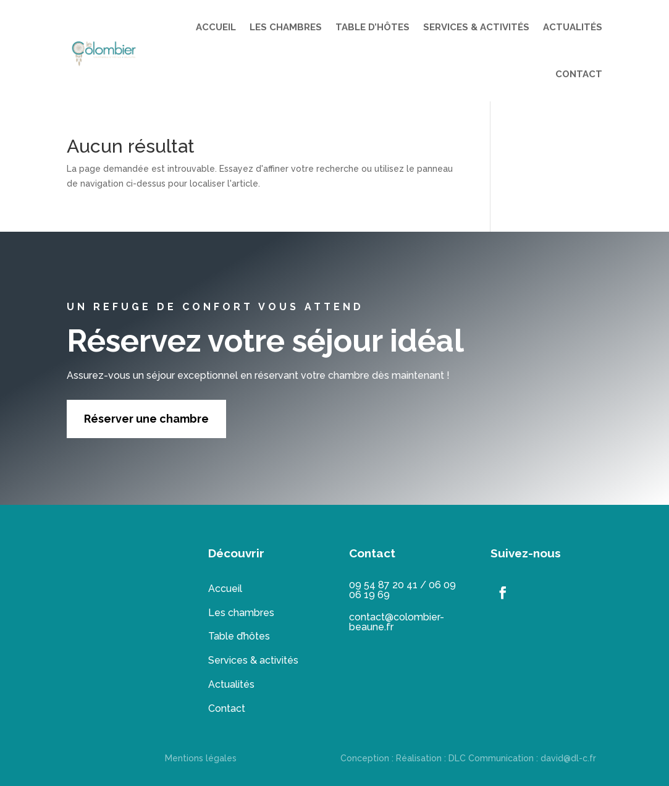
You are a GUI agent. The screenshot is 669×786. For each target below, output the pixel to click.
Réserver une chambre (146, 418)
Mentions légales (201, 758)
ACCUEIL (216, 27)
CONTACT (578, 74)
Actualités (231, 684)
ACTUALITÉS (572, 27)
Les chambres (241, 613)
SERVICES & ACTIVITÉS (476, 27)
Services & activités (253, 660)
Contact (226, 708)
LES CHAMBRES (286, 27)
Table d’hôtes (239, 636)
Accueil (225, 588)
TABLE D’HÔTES (372, 27)
